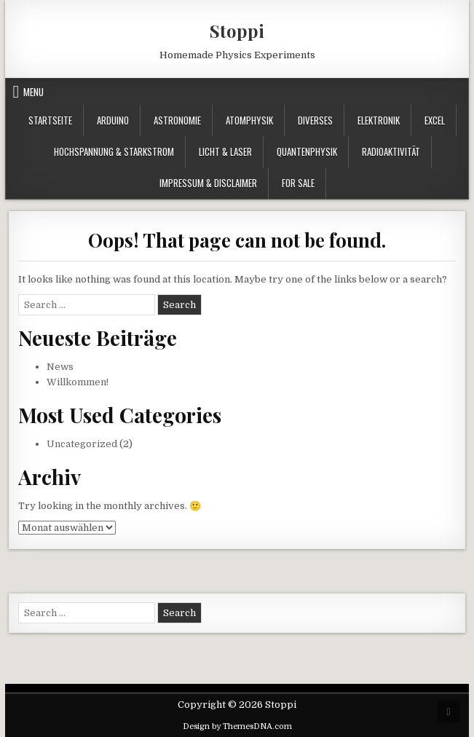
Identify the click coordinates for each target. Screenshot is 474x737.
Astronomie (177, 120)
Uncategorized (82, 443)
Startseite (50, 120)
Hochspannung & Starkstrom (114, 151)
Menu (33, 91)
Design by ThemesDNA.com (237, 726)
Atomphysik (249, 120)
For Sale (298, 183)
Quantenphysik (307, 151)
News (60, 366)
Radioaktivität (391, 151)
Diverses (315, 120)
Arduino (113, 120)
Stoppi (237, 30)
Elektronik (379, 120)
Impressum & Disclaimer (208, 183)
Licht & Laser (225, 151)
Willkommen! (77, 382)
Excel (434, 120)
